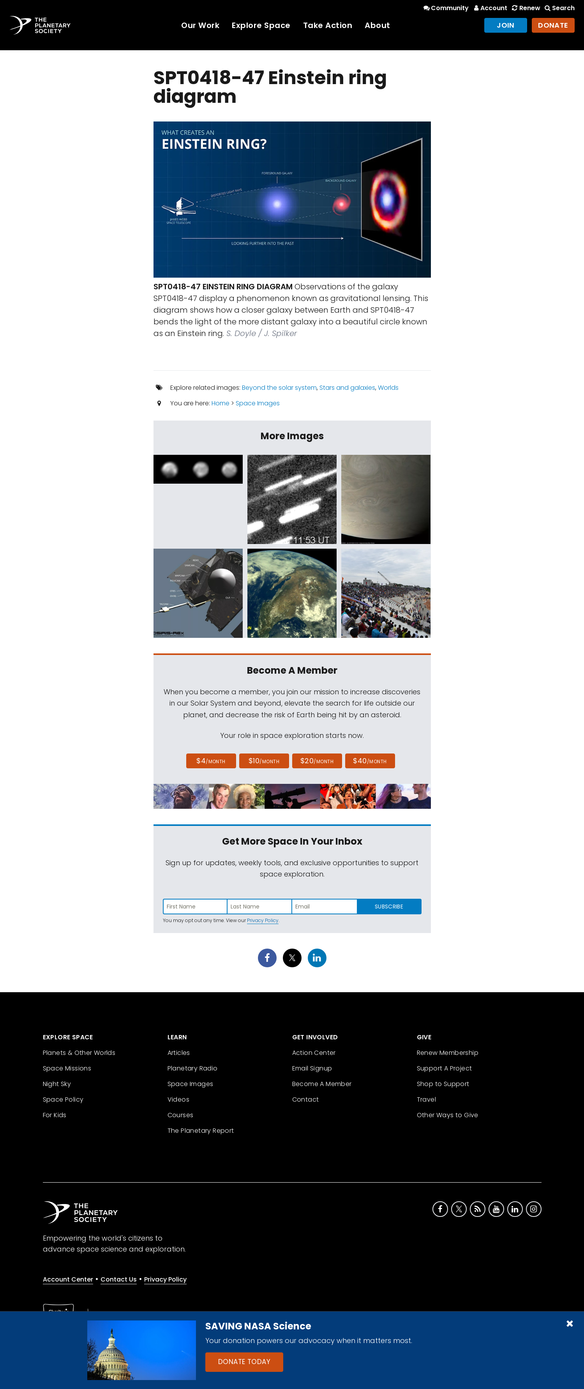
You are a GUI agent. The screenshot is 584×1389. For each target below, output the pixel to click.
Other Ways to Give (447, 1115)
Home (220, 403)
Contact (305, 1099)
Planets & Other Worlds (79, 1052)
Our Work (200, 25)
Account (489, 8)
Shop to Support (443, 1083)
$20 (316, 761)
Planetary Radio (193, 1068)
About (377, 25)
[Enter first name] (195, 906)
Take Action (328, 25)
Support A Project (444, 1068)
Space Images (258, 403)
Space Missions (67, 1068)
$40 (369, 761)
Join (506, 25)
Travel (426, 1099)
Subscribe (389, 906)
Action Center (314, 1052)
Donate (553, 25)
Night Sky (57, 1083)
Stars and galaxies (347, 387)
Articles (179, 1052)
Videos (178, 1099)
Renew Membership (447, 1052)
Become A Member (322, 1083)
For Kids (55, 1115)
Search (559, 8)
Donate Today (244, 1361)
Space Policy (63, 1099)
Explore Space (261, 25)
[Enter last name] (260, 906)
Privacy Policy (263, 920)
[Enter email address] (324, 906)
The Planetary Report (201, 1130)
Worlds (388, 387)
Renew (525, 8)
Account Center (68, 1279)
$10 (264, 761)
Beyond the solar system (279, 387)
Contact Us (119, 1279)
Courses (181, 1115)
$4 (211, 761)
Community (445, 8)
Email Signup (312, 1068)
